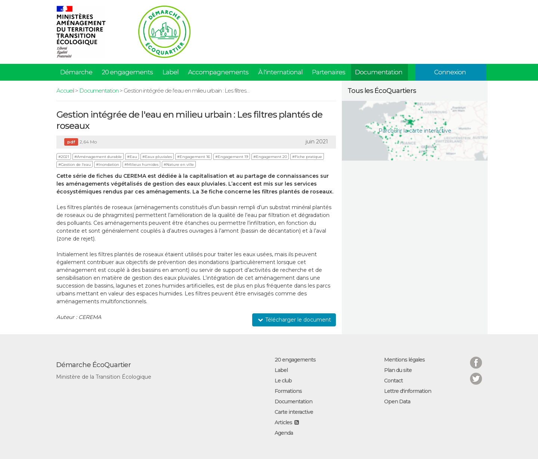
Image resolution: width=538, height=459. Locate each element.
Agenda (284, 432)
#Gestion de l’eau (74, 164)
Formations (288, 391)
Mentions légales (404, 359)
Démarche (76, 72)
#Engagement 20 (270, 156)
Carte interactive (294, 412)
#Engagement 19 (231, 156)
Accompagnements (218, 72)
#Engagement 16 (193, 156)
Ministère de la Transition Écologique (103, 376)
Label (171, 72)
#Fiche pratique (307, 156)
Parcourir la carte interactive (414, 130)
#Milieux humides (141, 164)
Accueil (65, 90)
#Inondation (107, 164)
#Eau (132, 156)
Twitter (476, 374)
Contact (393, 380)
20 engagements (127, 72)
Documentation (378, 72)
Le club (283, 380)
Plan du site (398, 370)
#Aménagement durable (98, 156)
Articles (283, 422)
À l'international (280, 72)
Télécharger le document (294, 319)
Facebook (476, 358)
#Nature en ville (179, 164)
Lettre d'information (407, 391)
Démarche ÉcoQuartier (93, 365)
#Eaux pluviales (157, 156)
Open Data (397, 401)
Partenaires (328, 72)
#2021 (63, 156)
